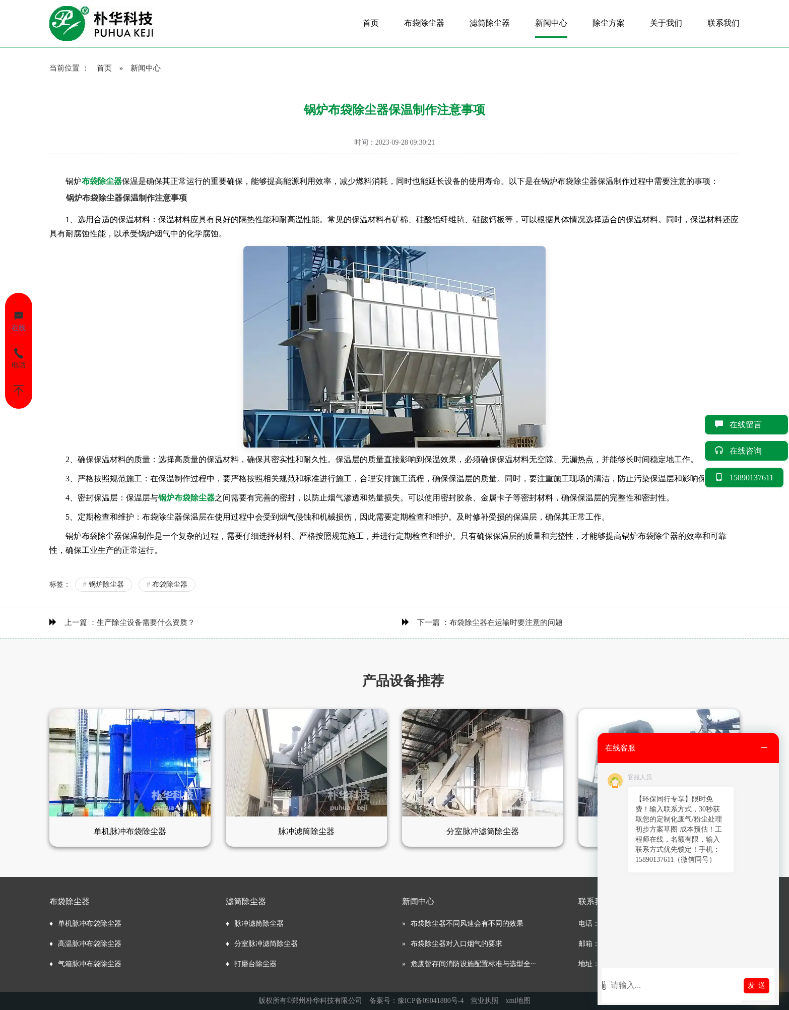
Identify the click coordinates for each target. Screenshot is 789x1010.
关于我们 (666, 23)
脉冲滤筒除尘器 (259, 923)
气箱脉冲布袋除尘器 (89, 964)
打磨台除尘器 (255, 964)
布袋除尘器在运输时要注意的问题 (506, 622)
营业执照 (485, 1000)
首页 (371, 23)
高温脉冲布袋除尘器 (89, 944)
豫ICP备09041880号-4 (431, 1000)
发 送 (756, 985)
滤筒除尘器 (490, 23)
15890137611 (744, 477)
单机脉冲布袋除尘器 (89, 923)
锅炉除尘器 (103, 584)
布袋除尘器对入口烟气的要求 (456, 944)
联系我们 (723, 23)
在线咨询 (746, 451)
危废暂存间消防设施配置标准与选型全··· (473, 964)
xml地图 (518, 1000)
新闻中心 (551, 23)
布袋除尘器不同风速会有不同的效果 (467, 923)
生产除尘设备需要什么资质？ (146, 622)
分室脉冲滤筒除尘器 (266, 944)
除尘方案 (609, 23)
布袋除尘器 (424, 23)
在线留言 (746, 424)
